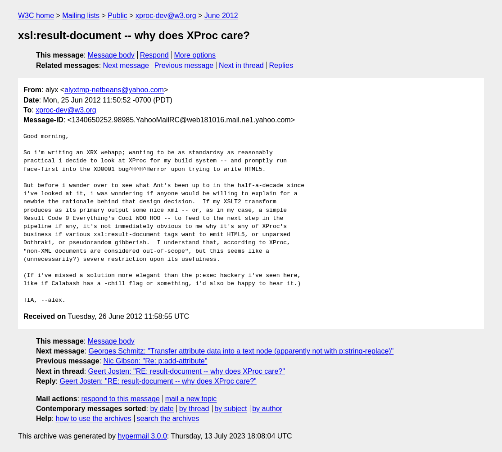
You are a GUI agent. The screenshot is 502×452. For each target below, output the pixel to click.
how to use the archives (93, 418)
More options (195, 55)
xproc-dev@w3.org (166, 15)
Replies (281, 65)
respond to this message (120, 399)
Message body (111, 55)
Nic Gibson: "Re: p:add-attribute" (155, 361)
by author (267, 408)
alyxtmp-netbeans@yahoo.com (114, 90)
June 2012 (221, 15)
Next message (126, 65)
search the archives (168, 418)
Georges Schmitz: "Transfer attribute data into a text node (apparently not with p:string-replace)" (241, 351)
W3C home (36, 15)
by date (161, 408)
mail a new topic (191, 399)
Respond (154, 55)
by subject (230, 408)
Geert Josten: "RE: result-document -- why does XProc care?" (186, 371)
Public (117, 15)
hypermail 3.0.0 (142, 436)
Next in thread (241, 65)
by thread (194, 408)
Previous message (184, 65)
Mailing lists (80, 15)
